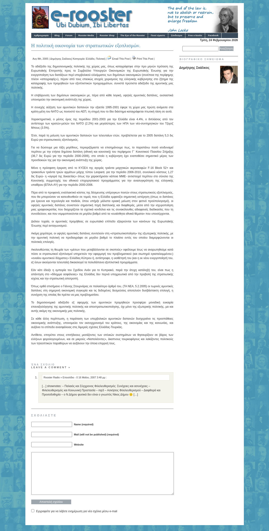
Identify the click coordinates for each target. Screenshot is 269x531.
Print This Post (145, 58)
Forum (68, 35)
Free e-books (195, 35)
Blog (57, 35)
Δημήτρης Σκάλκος (60, 58)
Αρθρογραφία (41, 35)
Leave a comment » (51, 367)
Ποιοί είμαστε (158, 35)
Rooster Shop (107, 35)
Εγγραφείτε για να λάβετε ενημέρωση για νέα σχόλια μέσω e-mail (76, 511)
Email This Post (121, 58)
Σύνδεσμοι (176, 35)
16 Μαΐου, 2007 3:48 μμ (92, 377)
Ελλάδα (90, 58)
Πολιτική (100, 58)
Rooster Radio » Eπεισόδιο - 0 (61, 377)
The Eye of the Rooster (132, 35)
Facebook (213, 35)
